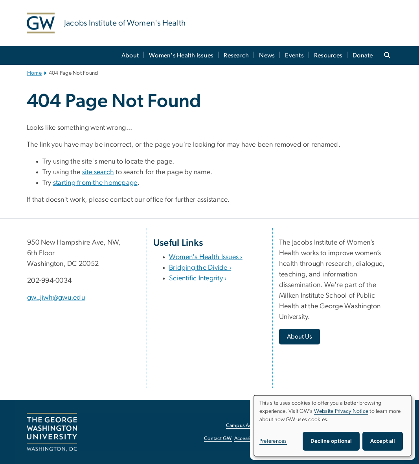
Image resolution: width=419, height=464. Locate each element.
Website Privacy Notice (341, 411)
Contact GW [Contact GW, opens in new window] (218, 438)
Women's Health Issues (181, 55)
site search (98, 172)
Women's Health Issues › (206, 257)
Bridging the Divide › (200, 267)
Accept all (382, 441)
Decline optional (331, 441)
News (267, 55)
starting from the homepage (95, 182)
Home (34, 73)
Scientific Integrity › (198, 278)
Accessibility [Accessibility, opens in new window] (248, 438)
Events (294, 55)
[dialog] (332, 425)
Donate (363, 55)
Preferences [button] (273, 441)
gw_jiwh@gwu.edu (56, 297)
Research (236, 55)
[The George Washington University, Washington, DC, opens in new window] (52, 432)
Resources (328, 55)
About (130, 55)
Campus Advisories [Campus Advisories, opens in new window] (247, 425)
